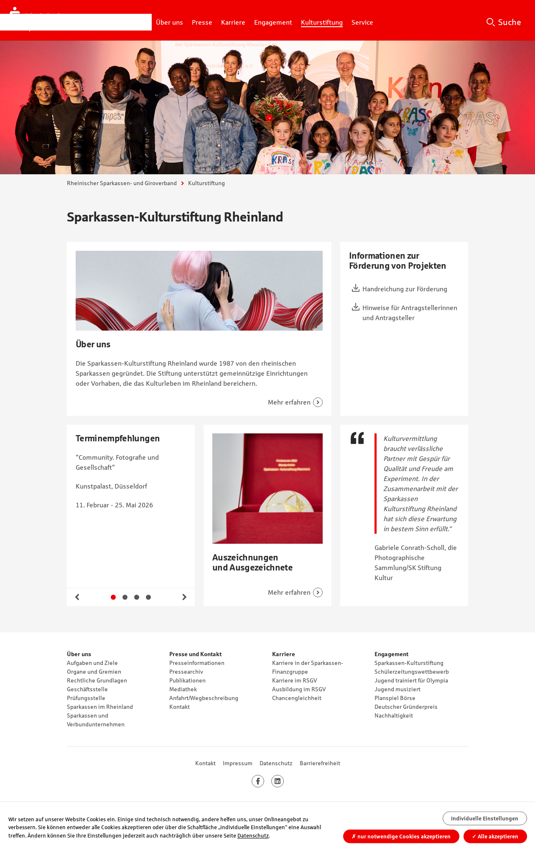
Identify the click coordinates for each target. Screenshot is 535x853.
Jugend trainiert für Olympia (411, 680)
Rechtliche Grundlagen (97, 680)
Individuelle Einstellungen (484, 818)
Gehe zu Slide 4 (148, 597)
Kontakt (179, 706)
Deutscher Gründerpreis (406, 706)
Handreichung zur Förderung (404, 289)
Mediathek (183, 689)
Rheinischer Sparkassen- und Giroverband (122, 183)
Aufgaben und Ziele (92, 662)
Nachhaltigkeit (393, 715)
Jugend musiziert (397, 689)
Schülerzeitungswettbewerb (411, 671)
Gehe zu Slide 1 (113, 597)
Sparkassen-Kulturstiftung (408, 662)
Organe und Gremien (94, 671)
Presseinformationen (196, 662)
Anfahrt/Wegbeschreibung (203, 698)
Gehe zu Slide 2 (124, 597)
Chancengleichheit (296, 698)
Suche (509, 22)
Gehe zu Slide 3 (136, 597)
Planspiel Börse (394, 698)
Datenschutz (276, 763)
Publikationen (187, 680)
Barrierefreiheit (320, 763)
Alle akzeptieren (495, 836)
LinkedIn (283, 781)
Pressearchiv (186, 671)
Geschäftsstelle (87, 689)
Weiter (184, 597)
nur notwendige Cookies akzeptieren (401, 836)
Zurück (77, 597)
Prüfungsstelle (86, 698)
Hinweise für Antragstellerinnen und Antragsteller (409, 312)
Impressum (237, 763)
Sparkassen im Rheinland (100, 706)
